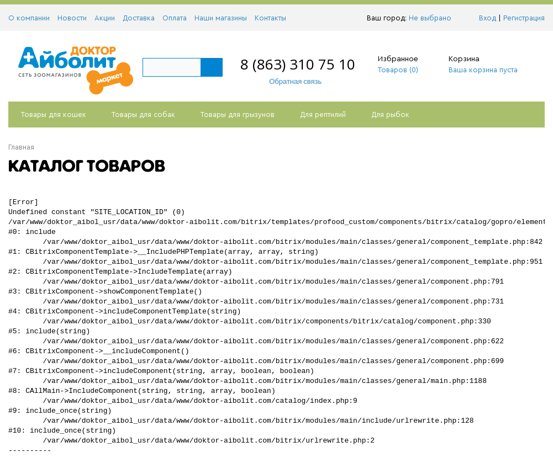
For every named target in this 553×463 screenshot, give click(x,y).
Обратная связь (290, 81)
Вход (487, 18)
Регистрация (524, 18)
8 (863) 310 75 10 (297, 64)
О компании (29, 18)
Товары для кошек (53, 114)
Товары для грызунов (238, 114)
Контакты (270, 18)
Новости (72, 18)
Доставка (139, 18)
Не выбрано (433, 18)
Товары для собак (143, 114)
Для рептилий (323, 114)
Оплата (174, 18)
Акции (104, 18)
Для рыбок (390, 114)
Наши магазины (220, 18)
